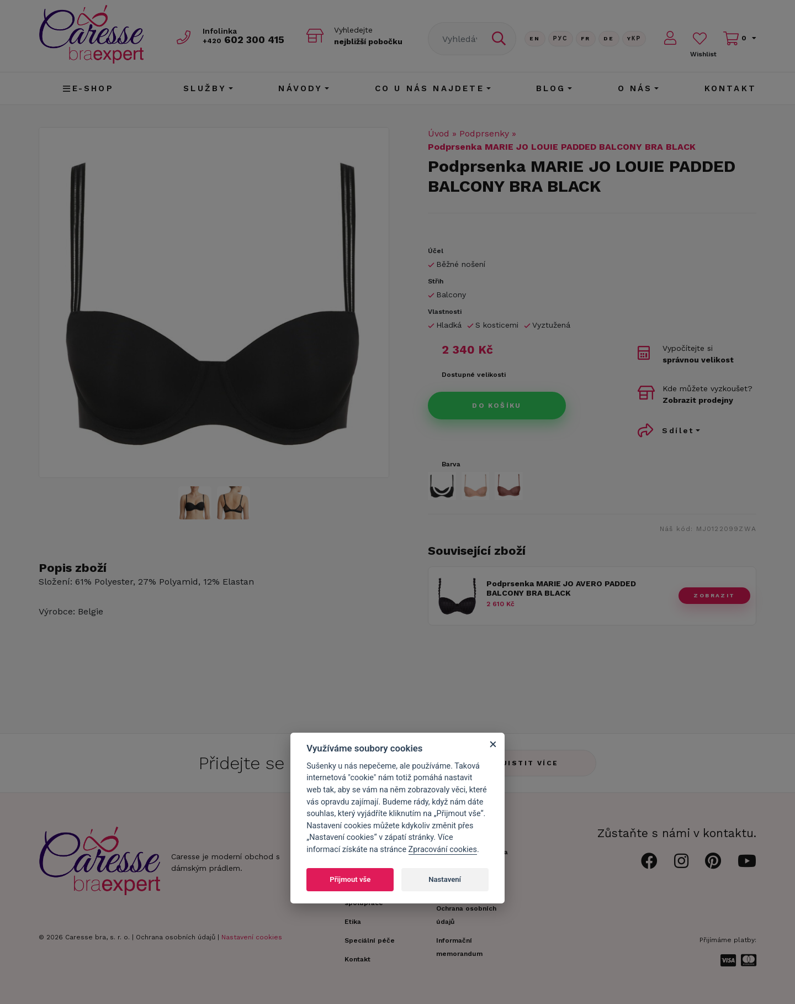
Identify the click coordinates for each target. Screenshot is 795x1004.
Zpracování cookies (443, 849)
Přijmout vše (350, 879)
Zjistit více (527, 763)
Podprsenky (484, 133)
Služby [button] (204, 88)
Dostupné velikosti (474, 375)
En (534, 38)
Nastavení (444, 879)
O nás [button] (635, 88)
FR (586, 38)
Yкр (634, 38)
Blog (551, 88)
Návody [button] (300, 88)
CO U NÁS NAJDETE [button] (429, 88)
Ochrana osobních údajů (175, 937)
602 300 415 (243, 39)
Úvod (438, 133)
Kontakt (730, 88)
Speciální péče (369, 940)
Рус (560, 38)
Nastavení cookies (251, 937)
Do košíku (497, 405)
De (608, 38)
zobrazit (714, 595)
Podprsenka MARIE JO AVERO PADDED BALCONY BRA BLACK (561, 588)
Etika (352, 922)
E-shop (88, 88)
